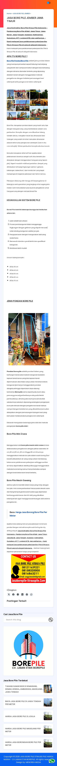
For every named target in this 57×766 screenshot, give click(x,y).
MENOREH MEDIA (33, 762)
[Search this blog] (26, 620)
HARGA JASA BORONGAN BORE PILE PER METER (23, 743)
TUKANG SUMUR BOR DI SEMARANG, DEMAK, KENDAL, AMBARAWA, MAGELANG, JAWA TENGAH (24, 689)
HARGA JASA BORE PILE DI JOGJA (20, 716)
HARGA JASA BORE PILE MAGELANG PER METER (23, 730)
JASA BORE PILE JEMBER (21, 13)
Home (9, 13)
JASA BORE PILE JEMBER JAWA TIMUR (25, 19)
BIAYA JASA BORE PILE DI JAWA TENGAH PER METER (23, 702)
